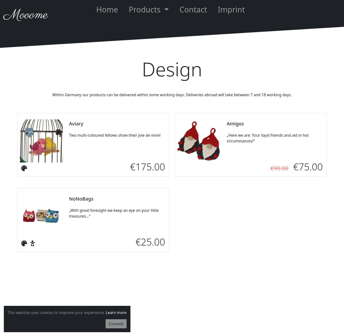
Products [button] (145, 9)
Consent (116, 323)
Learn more (116, 312)
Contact (193, 9)
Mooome (26, 15)
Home (107, 9)
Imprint (231, 9)
